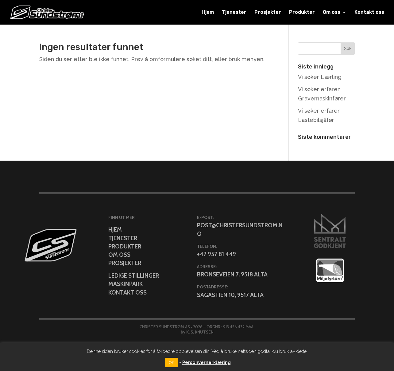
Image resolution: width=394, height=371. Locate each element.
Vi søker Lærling (320, 77)
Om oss (331, 12)
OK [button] (171, 362)
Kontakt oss (369, 12)
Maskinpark (125, 283)
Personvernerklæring (206, 362)
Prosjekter (267, 12)
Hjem (208, 12)
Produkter (302, 12)
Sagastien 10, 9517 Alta (230, 295)
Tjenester (234, 12)
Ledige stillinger (133, 275)
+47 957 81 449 (216, 254)
